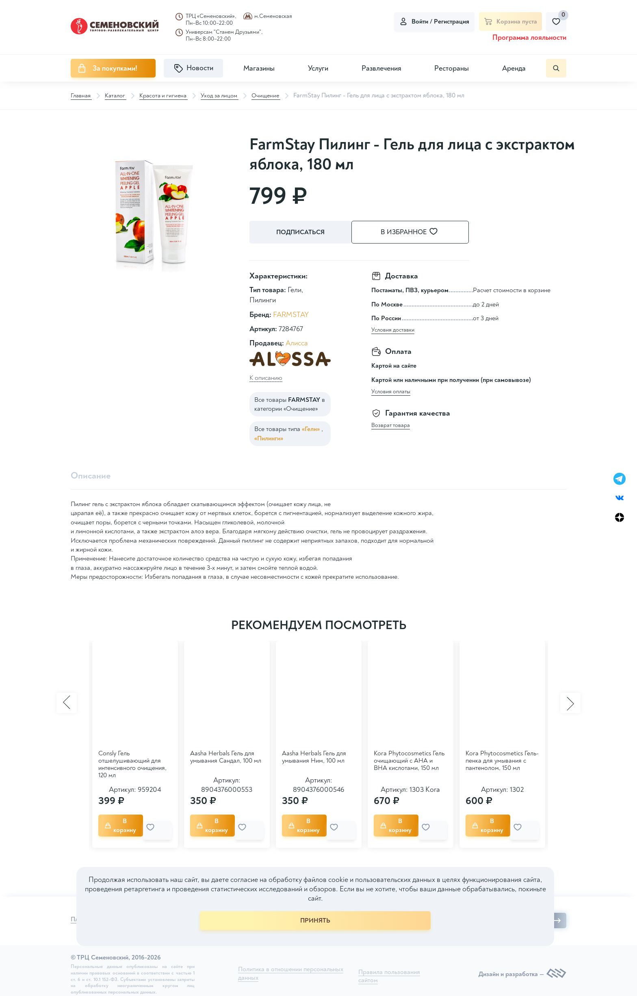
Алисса (297, 341)
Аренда (514, 68)
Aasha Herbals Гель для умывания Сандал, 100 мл (225, 756)
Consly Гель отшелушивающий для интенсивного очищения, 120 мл (132, 763)
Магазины (259, 68)
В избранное (420, 232)
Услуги (318, 68)
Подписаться (302, 233)
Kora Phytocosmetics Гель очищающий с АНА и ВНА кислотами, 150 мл (409, 759)
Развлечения (381, 68)
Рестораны (451, 68)
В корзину (124, 823)
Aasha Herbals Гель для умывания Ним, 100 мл (314, 756)
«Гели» (311, 427)
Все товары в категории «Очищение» (289, 402)
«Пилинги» (268, 436)
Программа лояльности (529, 37)
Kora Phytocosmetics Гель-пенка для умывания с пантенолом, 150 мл (502, 759)
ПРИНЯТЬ (315, 920)
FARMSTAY (291, 312)
